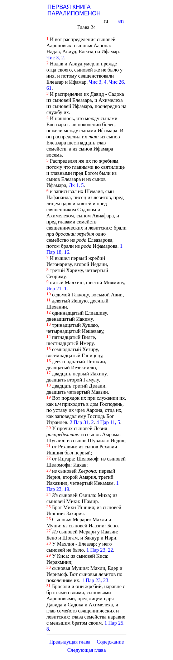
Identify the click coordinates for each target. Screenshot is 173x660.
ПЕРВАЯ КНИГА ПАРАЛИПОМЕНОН (74, 10)
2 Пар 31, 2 (82, 422)
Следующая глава (86, 650)
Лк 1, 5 (76, 185)
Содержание (110, 642)
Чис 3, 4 (98, 82)
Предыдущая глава (70, 642)
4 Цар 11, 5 (108, 422)
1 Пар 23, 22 (99, 550)
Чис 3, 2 (55, 57)
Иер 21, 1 (57, 288)
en (121, 21)
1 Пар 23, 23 (95, 580)
